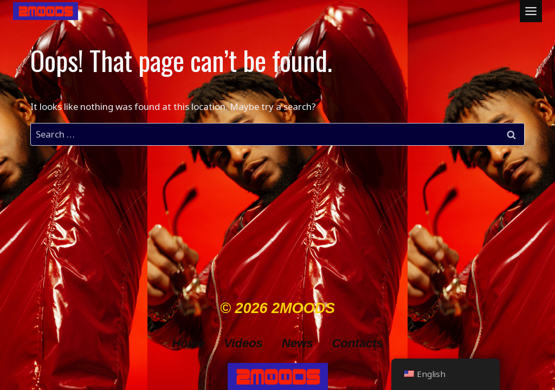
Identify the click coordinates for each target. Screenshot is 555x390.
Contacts (357, 343)
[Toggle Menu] (531, 11)
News (297, 343)
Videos (243, 343)
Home (188, 343)
